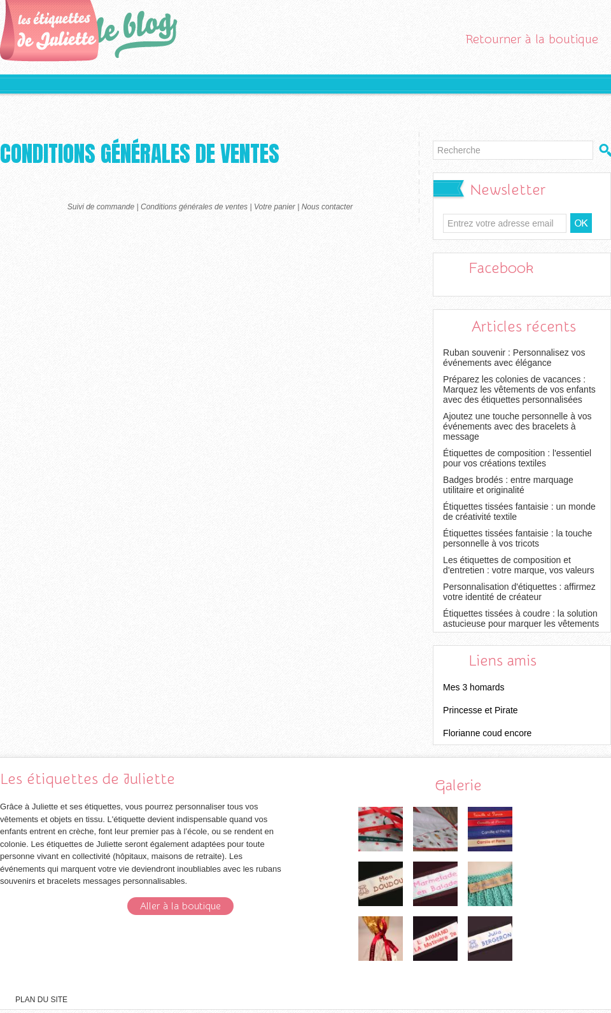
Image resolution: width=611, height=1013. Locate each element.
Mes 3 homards (473, 687)
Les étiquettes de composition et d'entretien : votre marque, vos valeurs (518, 565)
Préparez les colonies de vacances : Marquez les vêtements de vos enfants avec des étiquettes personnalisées (519, 389)
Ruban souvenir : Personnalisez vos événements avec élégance (514, 357)
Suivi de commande (100, 206)
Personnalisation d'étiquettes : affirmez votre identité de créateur (519, 592)
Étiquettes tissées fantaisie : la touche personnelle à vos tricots (517, 538)
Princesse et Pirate (480, 710)
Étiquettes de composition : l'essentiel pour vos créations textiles (517, 458)
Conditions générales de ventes (194, 206)
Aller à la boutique (180, 906)
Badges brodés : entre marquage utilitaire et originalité (508, 485)
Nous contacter (327, 206)
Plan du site (41, 999)
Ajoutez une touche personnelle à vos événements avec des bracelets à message (517, 426)
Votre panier (274, 206)
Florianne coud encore (487, 733)
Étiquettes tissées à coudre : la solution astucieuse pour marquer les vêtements (521, 618)
